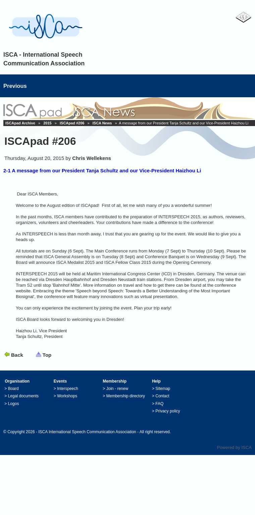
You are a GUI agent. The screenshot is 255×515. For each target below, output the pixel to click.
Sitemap (162, 388)
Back (17, 355)
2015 (47, 123)
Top (47, 355)
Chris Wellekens (91, 158)
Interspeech (67, 388)
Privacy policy (167, 411)
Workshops (67, 396)
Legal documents (23, 396)
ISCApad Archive (20, 123)
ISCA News (102, 123)
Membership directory (125, 396)
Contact (162, 396)
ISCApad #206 (72, 123)
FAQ (159, 403)
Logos (13, 403)
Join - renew (117, 388)
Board (13, 388)
